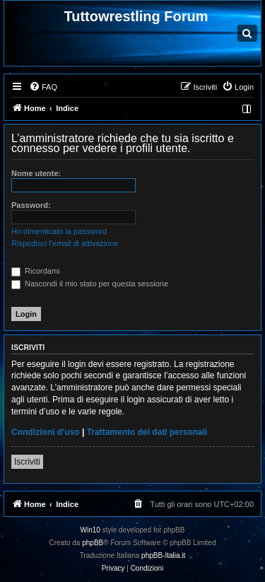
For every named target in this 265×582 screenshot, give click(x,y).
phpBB (92, 543)
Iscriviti (27, 462)
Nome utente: (36, 173)
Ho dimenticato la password (59, 231)
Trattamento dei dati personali (147, 432)
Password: (31, 205)
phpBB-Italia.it (163, 555)
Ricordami (35, 271)
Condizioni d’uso (45, 432)
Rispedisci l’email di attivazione (65, 243)
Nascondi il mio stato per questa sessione (89, 283)
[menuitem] (43, 86)
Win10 (90, 530)
